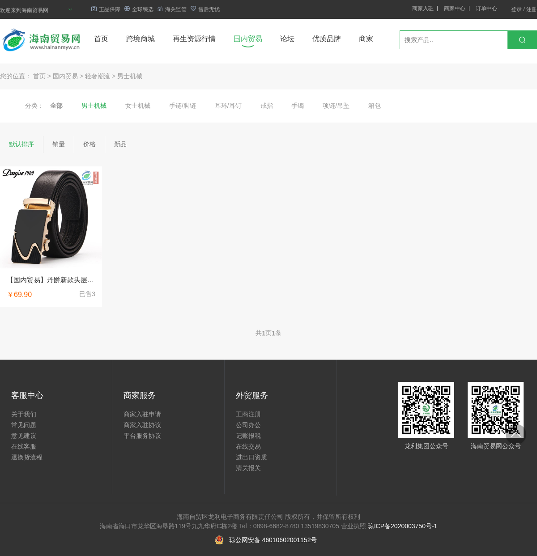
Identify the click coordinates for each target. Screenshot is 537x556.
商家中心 (454, 8)
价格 (89, 144)
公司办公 (248, 425)
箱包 (374, 105)
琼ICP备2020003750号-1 (403, 526)
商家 (366, 38)
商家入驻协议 (142, 425)
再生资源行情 (194, 38)
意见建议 (23, 435)
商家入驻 (423, 8)
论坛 (287, 38)
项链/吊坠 (336, 105)
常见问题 (23, 425)
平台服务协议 (142, 435)
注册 (531, 9)
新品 (120, 144)
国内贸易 (248, 38)
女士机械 (137, 105)
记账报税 (248, 435)
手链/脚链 (182, 105)
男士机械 (129, 76)
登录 (516, 9)
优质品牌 (326, 38)
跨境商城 (140, 38)
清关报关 (248, 467)
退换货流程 (27, 457)
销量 (58, 144)
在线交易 (248, 446)
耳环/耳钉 (228, 105)
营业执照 (353, 526)
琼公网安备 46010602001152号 (273, 539)
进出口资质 (251, 457)
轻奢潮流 (97, 76)
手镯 (297, 105)
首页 (101, 38)
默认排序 (21, 144)
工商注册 (248, 414)
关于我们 (23, 414)
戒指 (266, 105)
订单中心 (486, 8)
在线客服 (23, 446)
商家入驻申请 (142, 414)
